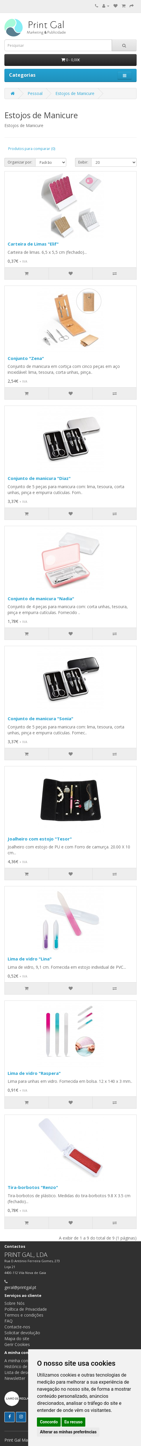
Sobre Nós (14, 1303)
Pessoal (35, 93)
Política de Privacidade (25, 1309)
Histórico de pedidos (23, 1366)
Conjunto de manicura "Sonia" (40, 718)
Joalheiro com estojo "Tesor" (40, 839)
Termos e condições (23, 1315)
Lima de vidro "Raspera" (34, 1073)
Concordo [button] (49, 1422)
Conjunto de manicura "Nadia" (41, 598)
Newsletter (14, 1378)
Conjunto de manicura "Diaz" (39, 478)
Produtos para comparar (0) (31, 148)
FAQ (8, 1321)
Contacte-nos (17, 1327)
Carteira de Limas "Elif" (33, 244)
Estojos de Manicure (74, 93)
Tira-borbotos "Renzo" (33, 1187)
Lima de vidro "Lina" (30, 959)
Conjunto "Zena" (26, 358)
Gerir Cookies (17, 1344)
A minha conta (18, 1360)
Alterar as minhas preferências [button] (68, 1432)
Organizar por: (20, 162)
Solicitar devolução (22, 1332)
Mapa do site (16, 1338)
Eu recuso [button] (73, 1422)
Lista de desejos (19, 1372)
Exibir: (83, 162)
